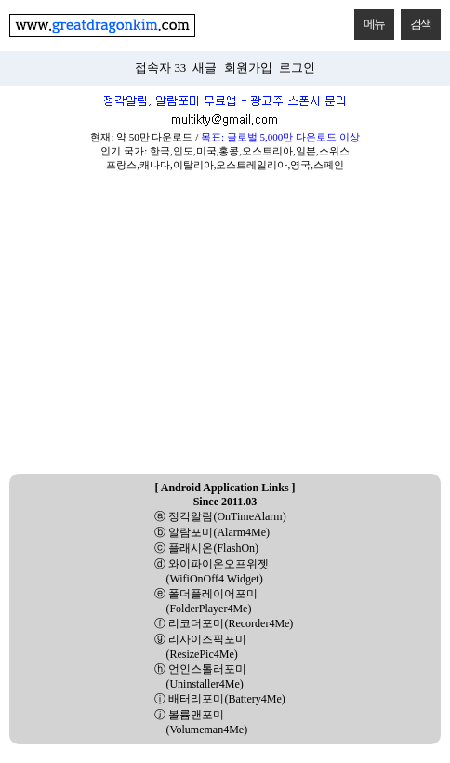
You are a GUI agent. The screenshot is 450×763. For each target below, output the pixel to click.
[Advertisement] (225, 329)
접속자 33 (160, 67)
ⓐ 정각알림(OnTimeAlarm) (219, 516)
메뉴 (369, 20)
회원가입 (248, 67)
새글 (204, 67)
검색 (416, 20)
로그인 (297, 67)
